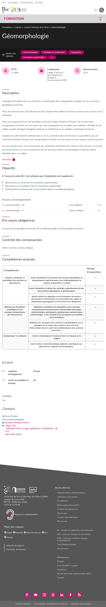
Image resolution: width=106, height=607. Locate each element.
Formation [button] (14, 19)
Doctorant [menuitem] (61, 569)
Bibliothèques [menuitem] (63, 557)
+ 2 (52, 57)
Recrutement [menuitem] (63, 548)
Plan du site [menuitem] (62, 521)
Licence (17, 27)
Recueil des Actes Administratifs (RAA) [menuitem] (74, 573)
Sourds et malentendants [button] (22, 514)
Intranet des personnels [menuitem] (67, 509)
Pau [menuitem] (46, 532)
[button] (92, 19)
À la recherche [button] (26, 2)
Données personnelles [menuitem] (81, 604)
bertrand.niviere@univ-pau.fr (17, 422)
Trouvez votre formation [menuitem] (67, 517)
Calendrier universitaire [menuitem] (67, 497)
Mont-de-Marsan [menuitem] (33, 532)
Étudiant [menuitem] (60, 561)
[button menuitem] (101, 10)
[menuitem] (27, 594)
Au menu (39, 2)
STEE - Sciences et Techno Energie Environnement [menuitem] (72, 539)
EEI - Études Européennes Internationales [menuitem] (75, 530)
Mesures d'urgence (15, 545)
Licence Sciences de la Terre (36, 27)
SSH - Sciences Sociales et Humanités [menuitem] (73, 534)
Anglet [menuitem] (9, 532)
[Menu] (96, 10)
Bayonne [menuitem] (19, 532)
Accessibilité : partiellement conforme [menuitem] (50, 604)
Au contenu (13, 2)
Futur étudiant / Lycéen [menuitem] (67, 565)
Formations (7, 27)
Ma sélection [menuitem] (62, 501)
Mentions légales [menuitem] (22, 604)
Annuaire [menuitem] (62, 513)
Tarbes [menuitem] (9, 537)
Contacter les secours (16, 549)
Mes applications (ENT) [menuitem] (68, 505)
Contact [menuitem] (60, 577)
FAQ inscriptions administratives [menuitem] (71, 492)
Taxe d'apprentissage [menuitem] (66, 544)
